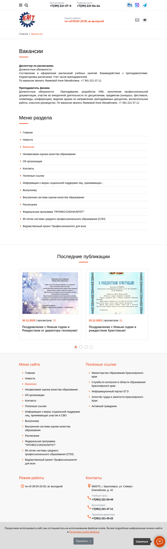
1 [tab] (75, 347)
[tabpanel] (50, 304)
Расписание (30, 204)
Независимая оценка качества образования (49, 154)
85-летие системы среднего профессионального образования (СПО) (64, 218)
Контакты (28, 168)
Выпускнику (30, 190)
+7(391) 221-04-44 (88, 6)
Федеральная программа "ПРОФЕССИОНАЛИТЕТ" (53, 211)
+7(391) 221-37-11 (60, 6)
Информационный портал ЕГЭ (110, 391)
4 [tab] (91, 347)
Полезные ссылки (33, 175)
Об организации (32, 161)
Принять (82, 541)
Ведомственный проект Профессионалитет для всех (54, 226)
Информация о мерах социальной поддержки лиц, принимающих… (63, 182)
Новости (28, 139)
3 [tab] (86, 347)
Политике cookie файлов (84, 531)
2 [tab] (81, 347)
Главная (28, 132)
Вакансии (28, 146)
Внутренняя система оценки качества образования (53, 197)
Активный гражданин (104, 406)
